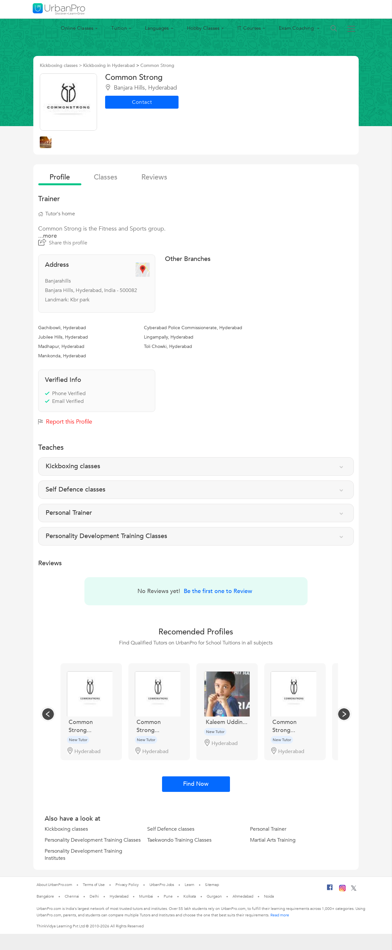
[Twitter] (353, 889)
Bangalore (45, 896)
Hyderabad (119, 896)
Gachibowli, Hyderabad (62, 328)
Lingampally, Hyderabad (168, 337)
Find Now (196, 784)
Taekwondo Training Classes (179, 840)
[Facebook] (330, 889)
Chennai (72, 896)
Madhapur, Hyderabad (61, 346)
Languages (157, 28)
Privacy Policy (127, 884)
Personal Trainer (268, 829)
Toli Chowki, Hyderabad (168, 346)
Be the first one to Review (218, 591)
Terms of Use (94, 884)
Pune (168, 896)
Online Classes (77, 28)
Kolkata (189, 896)
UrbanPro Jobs (161, 884)
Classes (105, 177)
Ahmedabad (243, 896)
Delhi (94, 896)
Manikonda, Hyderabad (62, 356)
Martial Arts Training (273, 840)
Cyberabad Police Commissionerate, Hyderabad (193, 328)
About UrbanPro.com (54, 884)
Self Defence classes (170, 829)
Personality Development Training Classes (93, 840)
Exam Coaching (297, 28)
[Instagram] (342, 890)
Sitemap (212, 884)
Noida (269, 896)
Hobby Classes (203, 28)
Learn (189, 884)
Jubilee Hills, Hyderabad (63, 337)
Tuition (118, 28)
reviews (154, 177)
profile (59, 177)
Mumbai (146, 896)
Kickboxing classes (66, 829)
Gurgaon (214, 896)
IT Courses (249, 28)
